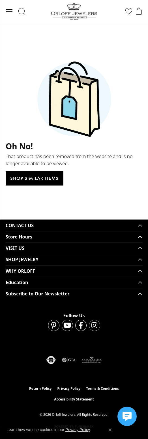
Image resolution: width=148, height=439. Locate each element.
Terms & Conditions (102, 388)
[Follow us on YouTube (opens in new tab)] (67, 325)
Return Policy (40, 388)
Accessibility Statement (74, 399)
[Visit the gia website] (69, 360)
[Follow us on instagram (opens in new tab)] (94, 325)
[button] (21, 11)
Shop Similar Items (34, 178)
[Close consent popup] (110, 430)
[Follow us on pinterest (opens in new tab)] (53, 325)
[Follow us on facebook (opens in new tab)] (81, 325)
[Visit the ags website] (91, 360)
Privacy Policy (68, 388)
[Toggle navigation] (9, 11)
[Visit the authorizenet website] (51, 360)
